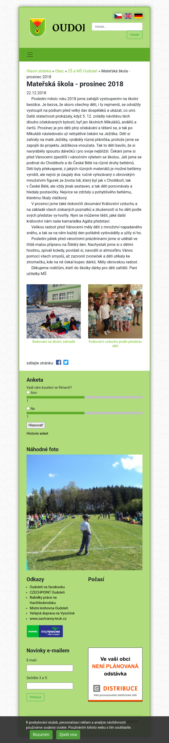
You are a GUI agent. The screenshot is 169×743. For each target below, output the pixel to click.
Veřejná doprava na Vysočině (52, 613)
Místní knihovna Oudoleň (49, 608)
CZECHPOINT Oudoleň (47, 592)
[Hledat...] (117, 27)
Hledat (134, 34)
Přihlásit (35, 697)
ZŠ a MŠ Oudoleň (82, 71)
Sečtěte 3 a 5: (37, 678)
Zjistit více (68, 734)
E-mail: (32, 660)
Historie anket (37, 434)
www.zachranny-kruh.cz (48, 619)
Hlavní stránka (39, 71)
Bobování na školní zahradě (53, 342)
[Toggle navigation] (30, 55)
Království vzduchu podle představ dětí (115, 344)
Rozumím (41, 734)
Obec (59, 71)
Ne (31, 409)
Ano (32, 393)
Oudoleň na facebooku (47, 587)
